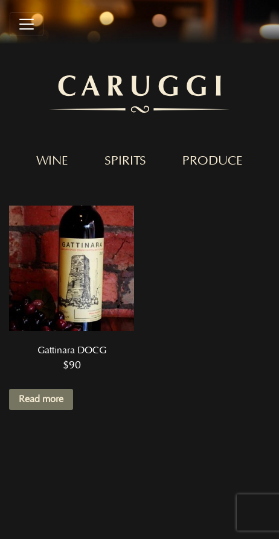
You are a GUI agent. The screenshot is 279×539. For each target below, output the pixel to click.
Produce (212, 161)
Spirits (125, 161)
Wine (52, 161)
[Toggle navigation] (26, 24)
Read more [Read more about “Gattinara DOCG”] (41, 399)
